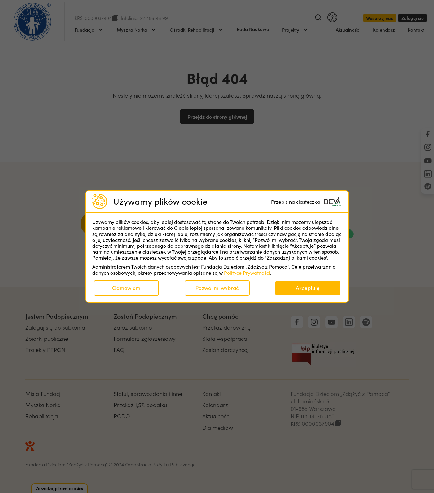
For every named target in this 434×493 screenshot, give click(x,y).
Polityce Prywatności (247, 272)
